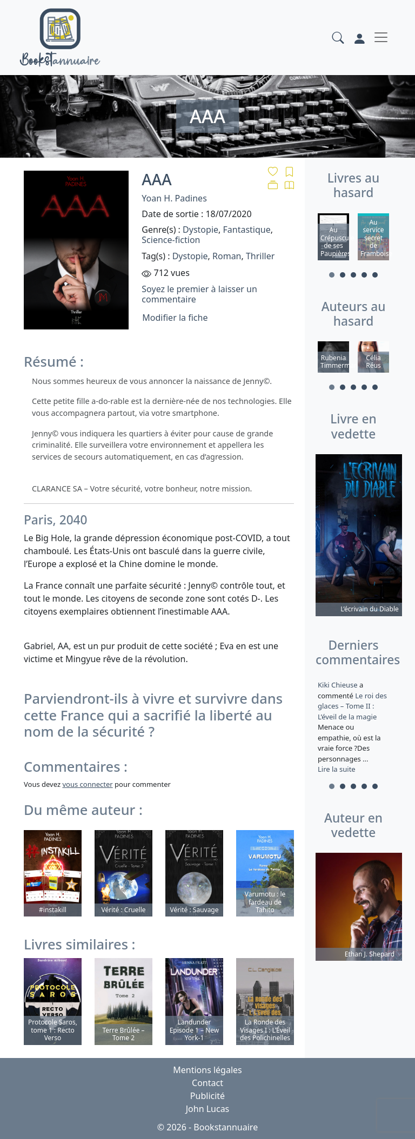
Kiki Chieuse (338, 685)
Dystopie (200, 229)
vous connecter (87, 784)
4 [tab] (364, 275)
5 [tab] (375, 275)
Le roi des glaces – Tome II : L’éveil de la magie (352, 706)
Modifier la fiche (175, 317)
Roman (226, 256)
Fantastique (246, 229)
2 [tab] (342, 275)
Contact (207, 1083)
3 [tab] (353, 275)
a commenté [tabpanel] (353, 727)
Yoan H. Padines (174, 198)
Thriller (260, 256)
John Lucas (208, 1109)
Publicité (207, 1096)
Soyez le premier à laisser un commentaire (199, 294)
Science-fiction (171, 240)
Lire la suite (337, 769)
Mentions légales (207, 1070)
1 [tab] (331, 275)
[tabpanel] (333, 238)
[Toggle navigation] (381, 37)
